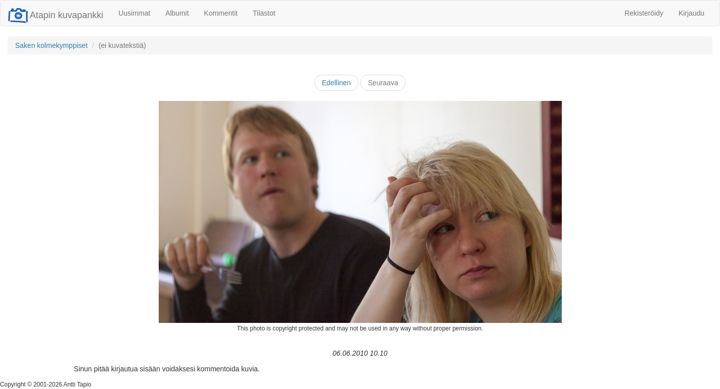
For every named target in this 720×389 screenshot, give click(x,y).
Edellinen (336, 83)
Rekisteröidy (644, 13)
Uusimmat (134, 13)
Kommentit (221, 13)
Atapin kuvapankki (55, 15)
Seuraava (383, 83)
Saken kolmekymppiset (51, 45)
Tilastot (264, 13)
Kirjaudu (691, 13)
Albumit (177, 13)
